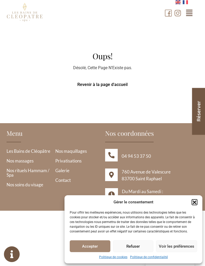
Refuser (133, 246)
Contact (63, 180)
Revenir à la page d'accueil (102, 84)
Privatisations (68, 161)
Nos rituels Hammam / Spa (28, 173)
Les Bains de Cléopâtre (28, 151)
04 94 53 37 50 (136, 156)
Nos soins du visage (25, 184)
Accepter (90, 246)
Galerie (62, 170)
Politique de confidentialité (149, 257)
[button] (194, 202)
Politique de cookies (113, 257)
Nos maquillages (71, 151)
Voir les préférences (176, 246)
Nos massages (20, 161)
